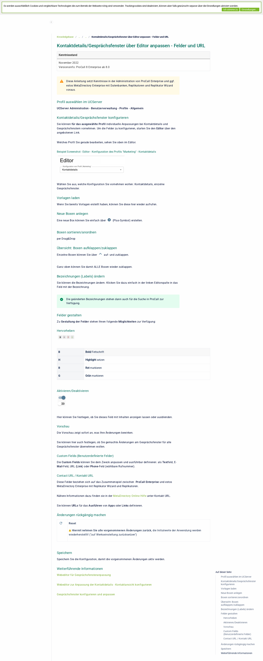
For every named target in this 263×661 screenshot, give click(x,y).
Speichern (226, 648)
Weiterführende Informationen (236, 653)
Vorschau (228, 626)
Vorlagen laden (228, 588)
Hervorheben (230, 618)
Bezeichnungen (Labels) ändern (237, 609)
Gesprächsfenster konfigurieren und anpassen (86, 594)
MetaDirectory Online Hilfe (129, 495)
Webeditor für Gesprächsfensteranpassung (84, 575)
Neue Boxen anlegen (231, 593)
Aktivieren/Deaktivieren (235, 622)
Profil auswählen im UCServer (236, 576)
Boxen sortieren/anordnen (234, 597)
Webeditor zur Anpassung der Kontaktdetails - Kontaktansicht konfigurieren (104, 584)
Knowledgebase (65, 37)
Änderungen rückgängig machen (238, 644)
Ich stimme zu (230, 9)
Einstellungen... (250, 9)
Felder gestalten (229, 613)
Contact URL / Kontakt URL (237, 638)
